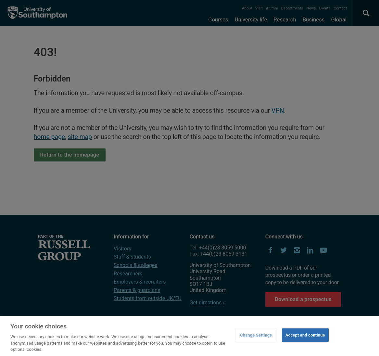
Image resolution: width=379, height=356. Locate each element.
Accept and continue (305, 335)
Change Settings (256, 335)
